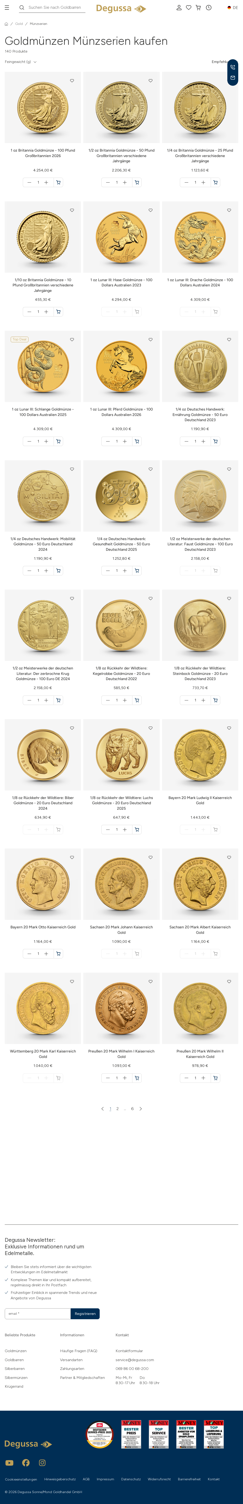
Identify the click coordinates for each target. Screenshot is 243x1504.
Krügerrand (14, 1386)
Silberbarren (15, 1368)
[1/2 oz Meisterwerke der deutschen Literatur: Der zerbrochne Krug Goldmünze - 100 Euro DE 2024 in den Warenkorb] (58, 700)
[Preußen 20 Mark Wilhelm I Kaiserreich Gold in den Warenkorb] (137, 1078)
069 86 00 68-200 (132, 1368)
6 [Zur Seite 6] (132, 1109)
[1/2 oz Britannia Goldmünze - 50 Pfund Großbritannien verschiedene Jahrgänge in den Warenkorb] (137, 182)
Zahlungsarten (72, 1368)
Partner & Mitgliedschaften (82, 1377)
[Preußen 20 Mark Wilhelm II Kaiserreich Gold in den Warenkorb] (215, 1078)
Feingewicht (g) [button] (18, 61)
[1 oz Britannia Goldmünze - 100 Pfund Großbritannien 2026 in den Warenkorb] (58, 182)
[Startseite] (6, 24)
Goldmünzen (16, 1351)
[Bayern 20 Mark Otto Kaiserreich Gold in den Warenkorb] (58, 953)
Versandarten (71, 1360)
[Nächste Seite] (140, 1109)
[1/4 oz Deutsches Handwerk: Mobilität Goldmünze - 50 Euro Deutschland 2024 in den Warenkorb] (58, 570)
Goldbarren (14, 1360)
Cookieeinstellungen (21, 1479)
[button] (208, 7)
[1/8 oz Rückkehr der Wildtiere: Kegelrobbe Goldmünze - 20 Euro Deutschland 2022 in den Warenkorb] (137, 700)
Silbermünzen (16, 1377)
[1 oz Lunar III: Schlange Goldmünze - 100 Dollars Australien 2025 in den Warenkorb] (58, 441)
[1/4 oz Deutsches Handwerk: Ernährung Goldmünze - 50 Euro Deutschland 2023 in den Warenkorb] (215, 441)
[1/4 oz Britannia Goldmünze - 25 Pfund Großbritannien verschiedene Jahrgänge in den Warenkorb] (215, 182)
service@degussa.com (135, 1360)
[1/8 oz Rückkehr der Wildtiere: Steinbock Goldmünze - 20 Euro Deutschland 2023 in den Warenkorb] (215, 700)
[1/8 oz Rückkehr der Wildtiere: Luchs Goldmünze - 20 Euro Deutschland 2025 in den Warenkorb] (137, 829)
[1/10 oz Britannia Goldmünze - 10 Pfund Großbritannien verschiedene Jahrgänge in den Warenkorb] (58, 311)
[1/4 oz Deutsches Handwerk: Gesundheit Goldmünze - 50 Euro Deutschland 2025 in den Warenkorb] (137, 570)
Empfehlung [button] (222, 61)
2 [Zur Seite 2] (118, 1109)
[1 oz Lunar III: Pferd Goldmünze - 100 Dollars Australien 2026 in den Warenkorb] (137, 441)
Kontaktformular (129, 1351)
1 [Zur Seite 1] (110, 1109)
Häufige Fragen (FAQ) (78, 1351)
